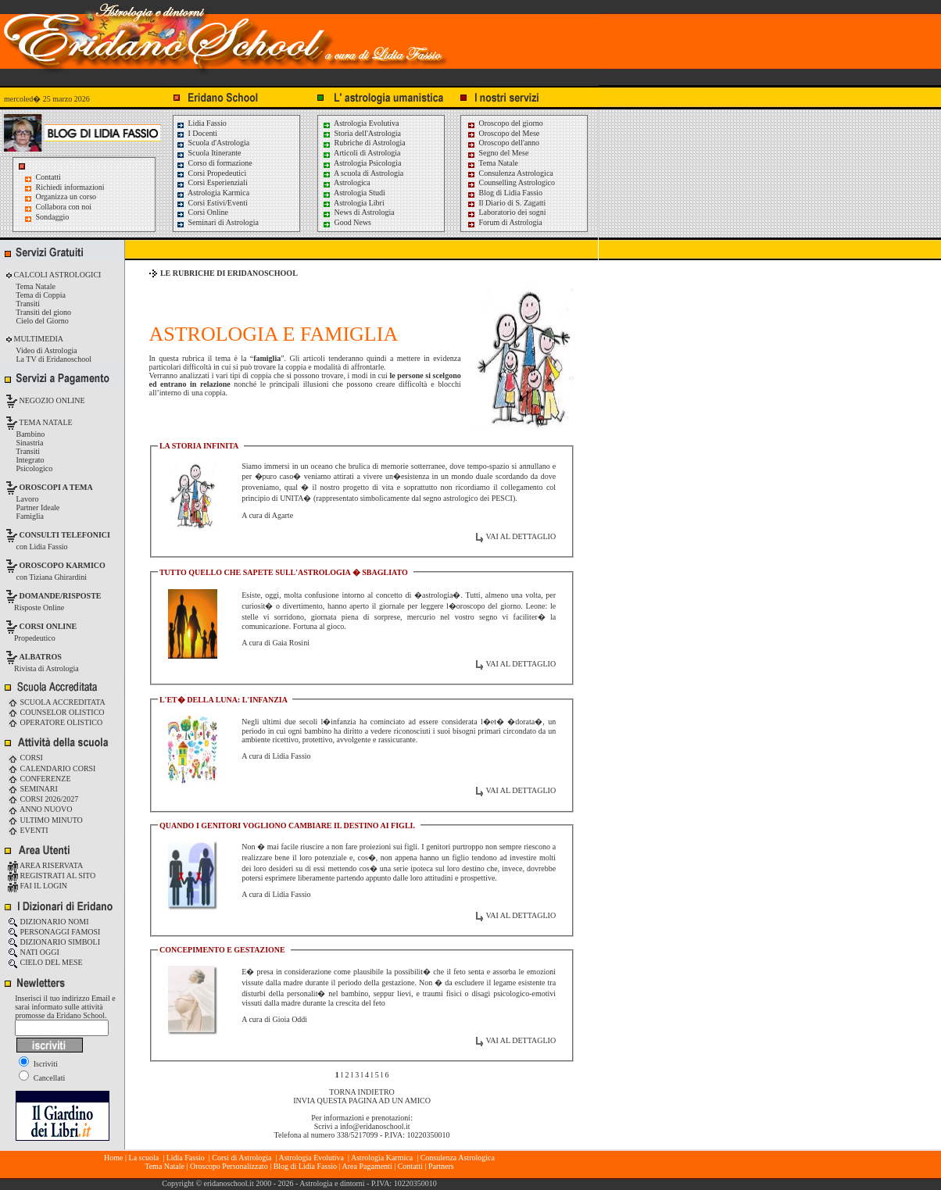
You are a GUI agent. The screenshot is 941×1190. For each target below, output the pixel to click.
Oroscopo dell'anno (509, 142)
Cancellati (42, 1078)
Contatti (48, 177)
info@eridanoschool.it (375, 1126)
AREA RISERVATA (45, 865)
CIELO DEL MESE (45, 962)
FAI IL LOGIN (37, 885)
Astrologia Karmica (212, 192)
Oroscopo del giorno (505, 123)
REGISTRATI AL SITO (51, 875)
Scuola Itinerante (209, 152)
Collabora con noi (64, 206)
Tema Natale (492, 163)
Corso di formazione (214, 163)
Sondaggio (53, 217)
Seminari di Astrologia (217, 222)
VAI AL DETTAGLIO (520, 536)
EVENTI (28, 830)
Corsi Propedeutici (211, 173)
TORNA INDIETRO (361, 1092)
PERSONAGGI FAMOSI (54, 931)
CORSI (25, 757)
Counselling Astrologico (511, 182)
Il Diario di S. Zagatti (506, 202)
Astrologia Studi (353, 192)
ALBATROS (41, 656)
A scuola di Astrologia (362, 173)
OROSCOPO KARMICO (63, 565)
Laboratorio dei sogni (506, 212)
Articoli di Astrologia (361, 152)
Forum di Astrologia (504, 222)
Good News (346, 222)
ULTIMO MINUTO (45, 820)
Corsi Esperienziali (212, 182)
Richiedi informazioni (70, 187)
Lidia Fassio (201, 123)
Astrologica (346, 182)
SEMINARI (33, 788)
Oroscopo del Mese (503, 133)
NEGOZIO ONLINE (51, 400)
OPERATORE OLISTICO (55, 722)
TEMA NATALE (45, 422)
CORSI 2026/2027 (43, 799)
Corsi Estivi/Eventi (212, 202)
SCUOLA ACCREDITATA (57, 702)
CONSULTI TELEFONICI (65, 535)
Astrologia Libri (353, 202)
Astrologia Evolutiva (360, 123)
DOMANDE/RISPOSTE (61, 595)
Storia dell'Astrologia (361, 133)
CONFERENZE (39, 778)
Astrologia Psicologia (361, 163)
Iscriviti (38, 1064)
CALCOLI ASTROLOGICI (56, 274)
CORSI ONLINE (48, 626)
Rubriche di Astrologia (364, 142)
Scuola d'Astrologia (212, 142)
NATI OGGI (33, 952)
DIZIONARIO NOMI (48, 921)
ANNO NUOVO (40, 809)
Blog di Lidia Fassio (504, 192)
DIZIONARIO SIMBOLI (54, 942)
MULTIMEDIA (37, 338)
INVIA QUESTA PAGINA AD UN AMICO (362, 1100)
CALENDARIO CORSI (51, 768)
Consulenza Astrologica (510, 173)
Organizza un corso (66, 196)
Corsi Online (202, 212)
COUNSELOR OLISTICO (56, 712)
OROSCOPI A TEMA (56, 487)
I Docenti (196, 133)
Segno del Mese (497, 152)
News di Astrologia (358, 212)
